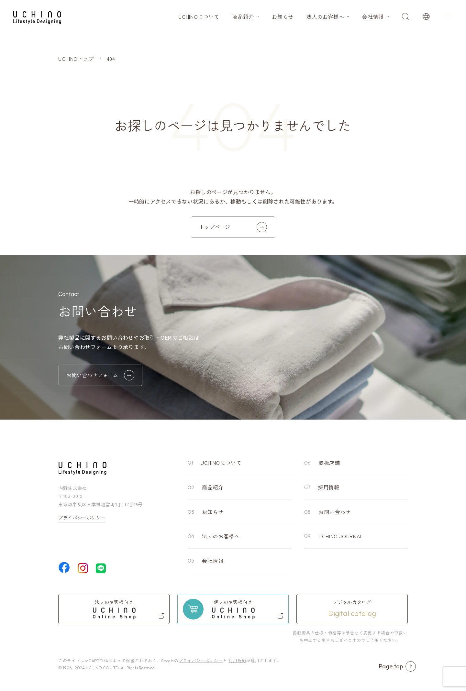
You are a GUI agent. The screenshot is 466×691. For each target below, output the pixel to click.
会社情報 (373, 16)
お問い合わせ (334, 512)
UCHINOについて (198, 16)
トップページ (233, 227)
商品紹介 (243, 16)
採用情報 (328, 487)
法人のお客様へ (325, 16)
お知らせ (283, 16)
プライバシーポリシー (81, 517)
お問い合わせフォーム (100, 375)
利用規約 (237, 660)
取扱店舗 (329, 462)
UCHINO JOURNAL (340, 536)
